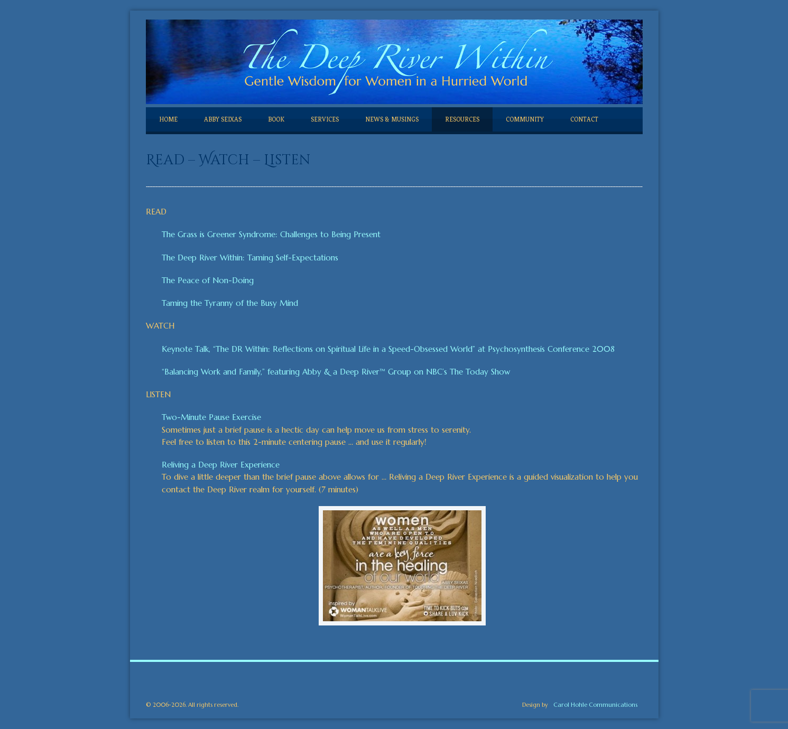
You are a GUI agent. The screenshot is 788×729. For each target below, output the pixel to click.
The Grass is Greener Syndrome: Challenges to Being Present (271, 234)
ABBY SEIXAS (223, 119)
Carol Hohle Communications (595, 704)
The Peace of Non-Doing (208, 280)
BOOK (276, 119)
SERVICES (325, 119)
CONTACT (584, 119)
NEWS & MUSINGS (392, 119)
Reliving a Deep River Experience (221, 465)
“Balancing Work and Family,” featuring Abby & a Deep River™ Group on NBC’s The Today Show (336, 372)
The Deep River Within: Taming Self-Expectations (250, 258)
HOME (168, 119)
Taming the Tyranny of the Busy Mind (230, 303)
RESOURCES (462, 119)
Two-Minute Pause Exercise (211, 417)
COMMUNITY (525, 119)
